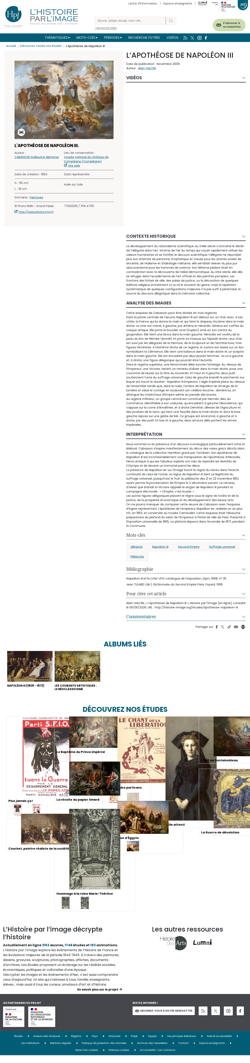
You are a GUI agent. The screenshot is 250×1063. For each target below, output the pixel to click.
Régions (76, 1043)
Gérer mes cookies (86, 1057)
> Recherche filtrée (106, 28)
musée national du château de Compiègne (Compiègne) (86, 159)
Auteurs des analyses (46, 1043)
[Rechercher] (130, 21)
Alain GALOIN (147, 68)
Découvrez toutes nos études (42, 46)
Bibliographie (139, 569)
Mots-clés (85, 37)
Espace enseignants (177, 3)
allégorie (137, 547)
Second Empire (188, 547)
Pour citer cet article (146, 594)
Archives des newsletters (152, 1050)
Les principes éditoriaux (181, 1043)
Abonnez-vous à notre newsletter (163, 1018)
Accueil (11, 46)
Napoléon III (160, 547)
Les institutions (30, 1050)
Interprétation (144, 434)
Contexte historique (151, 236)
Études (18, 1043)
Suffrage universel (222, 547)
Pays (95, 1043)
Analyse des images (148, 303)
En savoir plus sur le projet (97, 997)
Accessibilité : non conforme (157, 1057)
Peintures (36, 197)
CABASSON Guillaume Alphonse (37, 157)
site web (74, 166)
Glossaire (114, 1043)
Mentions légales (60, 1050)
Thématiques (56, 37)
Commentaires (141, 616)
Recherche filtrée (144, 37)
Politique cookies (119, 1057)
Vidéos (172, 37)
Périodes (111, 37)
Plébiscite (137, 557)
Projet (134, 1043)
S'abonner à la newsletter (227, 24)
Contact (183, 1050)
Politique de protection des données (104, 1050)
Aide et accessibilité (219, 1043)
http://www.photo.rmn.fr (36, 212)
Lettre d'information (142, 3)
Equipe (152, 1043)
